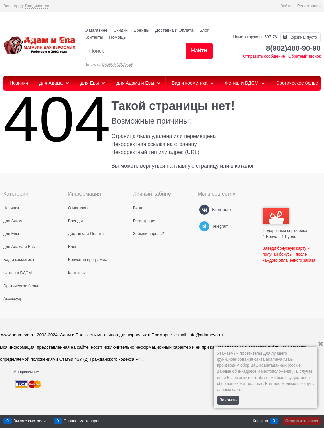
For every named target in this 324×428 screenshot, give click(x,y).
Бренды (141, 30)
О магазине (96, 30)
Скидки (120, 30)
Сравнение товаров (82, 421)
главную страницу (196, 166)
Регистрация (309, 6)
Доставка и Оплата (174, 30)
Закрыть (228, 400)
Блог (204, 30)
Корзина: (302, 37)
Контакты (94, 37)
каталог (244, 166)
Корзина (260, 421)
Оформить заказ (301, 421)
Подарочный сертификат (286, 220)
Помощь (117, 37)
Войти (286, 6)
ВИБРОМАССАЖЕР (117, 64)
